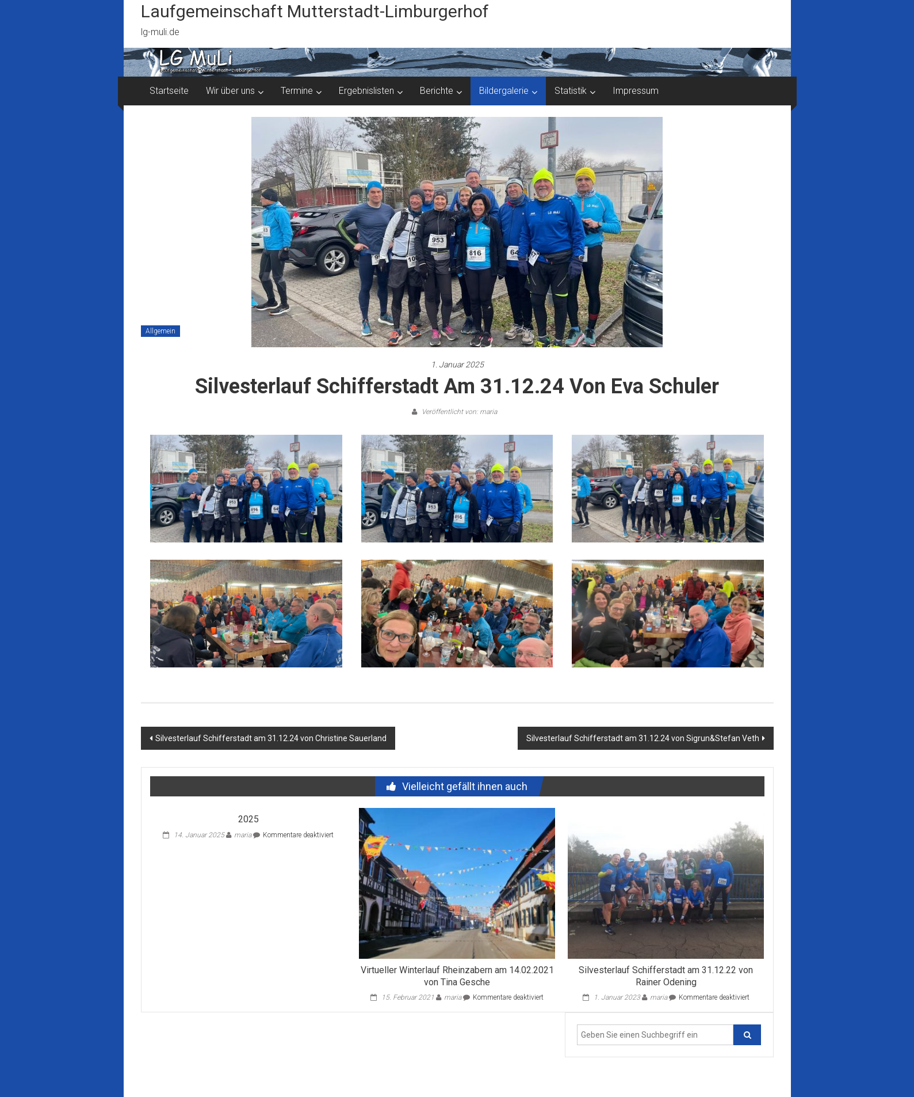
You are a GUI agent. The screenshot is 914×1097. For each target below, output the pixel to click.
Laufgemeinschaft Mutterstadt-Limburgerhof (315, 11)
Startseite (169, 90)
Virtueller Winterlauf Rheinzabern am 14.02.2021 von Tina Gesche (457, 976)
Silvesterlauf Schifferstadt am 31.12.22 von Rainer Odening (666, 976)
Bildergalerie (504, 90)
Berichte (436, 90)
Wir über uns (230, 90)
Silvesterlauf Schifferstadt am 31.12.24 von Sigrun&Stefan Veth (642, 738)
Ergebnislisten (366, 90)
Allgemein (160, 331)
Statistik (570, 90)
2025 (248, 819)
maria (242, 835)
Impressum (636, 90)
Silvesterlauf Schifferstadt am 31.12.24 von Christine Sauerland (271, 738)
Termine (297, 90)
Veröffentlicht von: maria (458, 412)
